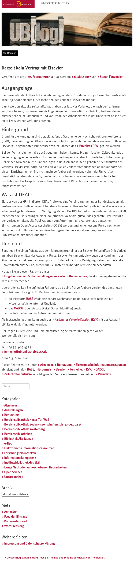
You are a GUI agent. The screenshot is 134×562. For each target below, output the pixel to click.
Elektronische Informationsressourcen (101, 365)
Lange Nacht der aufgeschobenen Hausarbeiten (35, 467)
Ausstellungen (13, 410)
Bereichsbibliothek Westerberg (24, 429)
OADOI (99, 369)
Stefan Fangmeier (111, 77)
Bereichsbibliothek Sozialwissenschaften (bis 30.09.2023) (42, 424)
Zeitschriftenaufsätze (18, 374)
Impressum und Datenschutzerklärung (29, 543)
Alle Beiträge (9, 53)
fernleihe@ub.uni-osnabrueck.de (25, 351)
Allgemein (46, 365)
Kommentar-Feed (15, 521)
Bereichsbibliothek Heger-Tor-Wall (26, 420)
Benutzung (64, 365)
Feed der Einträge (15, 516)
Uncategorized (13, 477)
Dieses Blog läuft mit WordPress (25, 557)
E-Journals (44, 369)
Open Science (13, 472)
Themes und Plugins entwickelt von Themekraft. (77, 557)
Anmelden (10, 511)
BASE (30, 369)
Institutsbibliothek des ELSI (22, 462)
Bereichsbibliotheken (18, 434)
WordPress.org (14, 526)
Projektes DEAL (89, 146)
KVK (88, 369)
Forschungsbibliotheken (20, 453)
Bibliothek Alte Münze (18, 439)
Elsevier (61, 369)
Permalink (104, 374)
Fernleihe (76, 369)
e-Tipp (8, 443)
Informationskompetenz (20, 458)
